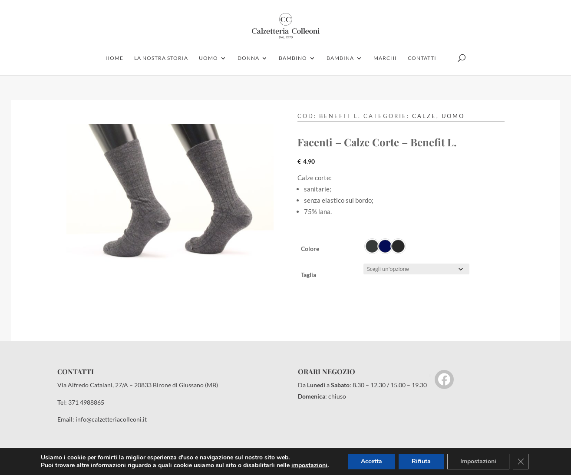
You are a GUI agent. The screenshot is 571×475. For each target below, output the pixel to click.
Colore (310, 248)
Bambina (340, 58)
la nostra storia (161, 58)
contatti (422, 58)
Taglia (308, 274)
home (114, 58)
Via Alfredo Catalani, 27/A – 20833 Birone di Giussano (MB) (137, 385)
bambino (293, 58)
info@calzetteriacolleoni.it (111, 419)
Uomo (453, 115)
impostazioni (309, 465)
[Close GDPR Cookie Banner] (520, 461)
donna (248, 58)
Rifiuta (421, 461)
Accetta (371, 461)
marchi (385, 58)
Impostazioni (478, 461)
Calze (424, 115)
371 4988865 (86, 402)
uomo (208, 58)
